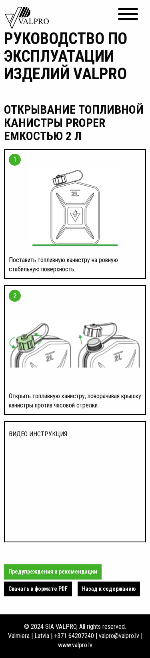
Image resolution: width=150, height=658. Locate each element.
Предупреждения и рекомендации (52, 571)
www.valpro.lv (75, 645)
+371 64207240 (74, 636)
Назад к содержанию (109, 589)
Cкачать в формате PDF (38, 589)
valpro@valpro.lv (119, 636)
